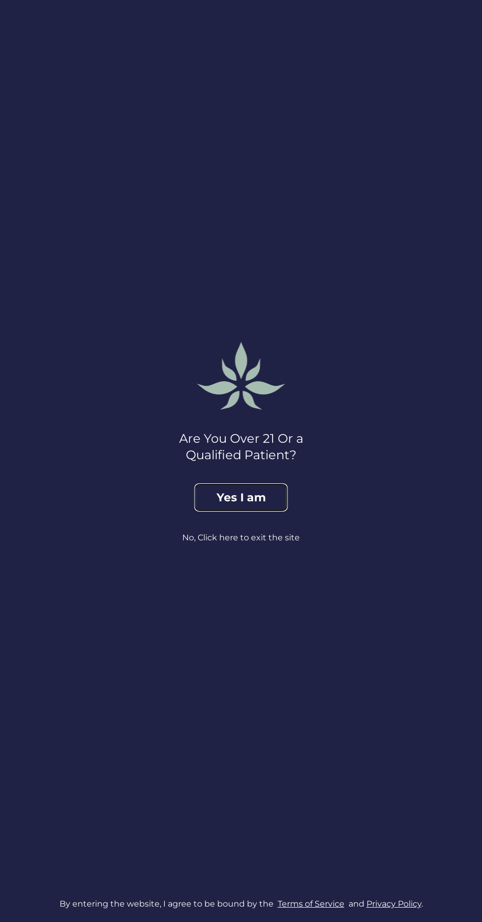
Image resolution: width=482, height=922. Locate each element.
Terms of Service (311, 907)
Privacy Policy (394, 907)
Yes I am (241, 497)
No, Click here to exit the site (241, 537)
